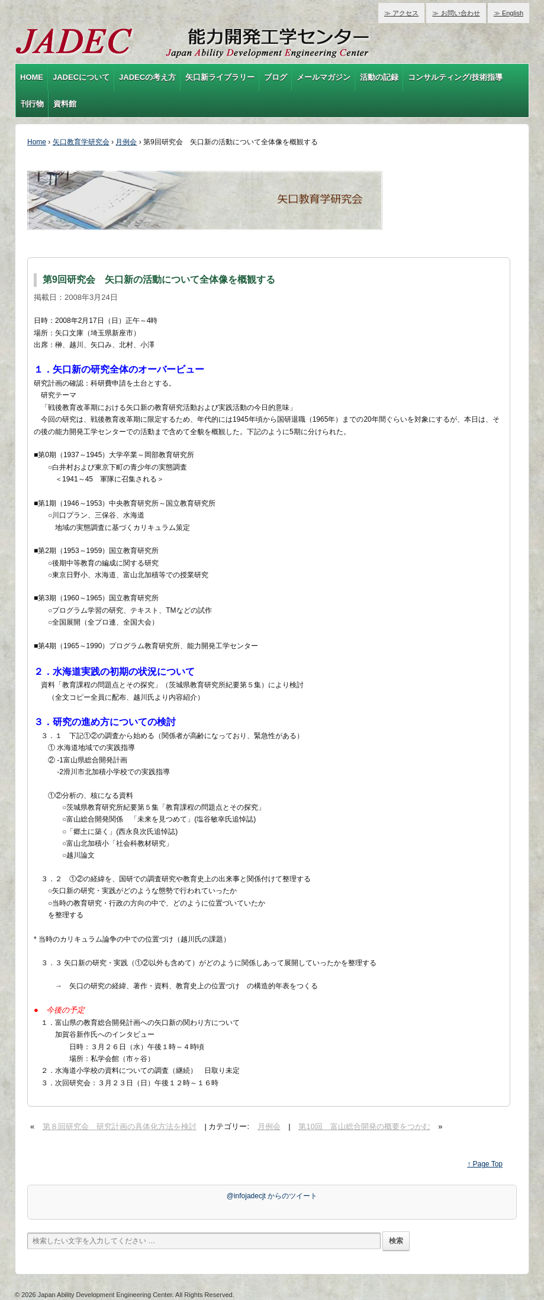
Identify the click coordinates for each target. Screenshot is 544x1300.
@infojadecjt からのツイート (272, 1196)
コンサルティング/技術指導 (455, 77)
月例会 (126, 142)
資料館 (64, 103)
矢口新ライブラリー (220, 77)
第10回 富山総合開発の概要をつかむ (364, 1126)
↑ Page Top (485, 1164)
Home (36, 142)
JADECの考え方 (147, 77)
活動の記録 (379, 77)
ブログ (275, 77)
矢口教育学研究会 (81, 142)
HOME (31, 77)
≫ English (508, 13)
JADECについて (81, 77)
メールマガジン (323, 77)
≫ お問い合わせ (455, 13)
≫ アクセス (401, 13)
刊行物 (32, 103)
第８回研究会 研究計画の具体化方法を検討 (120, 1126)
